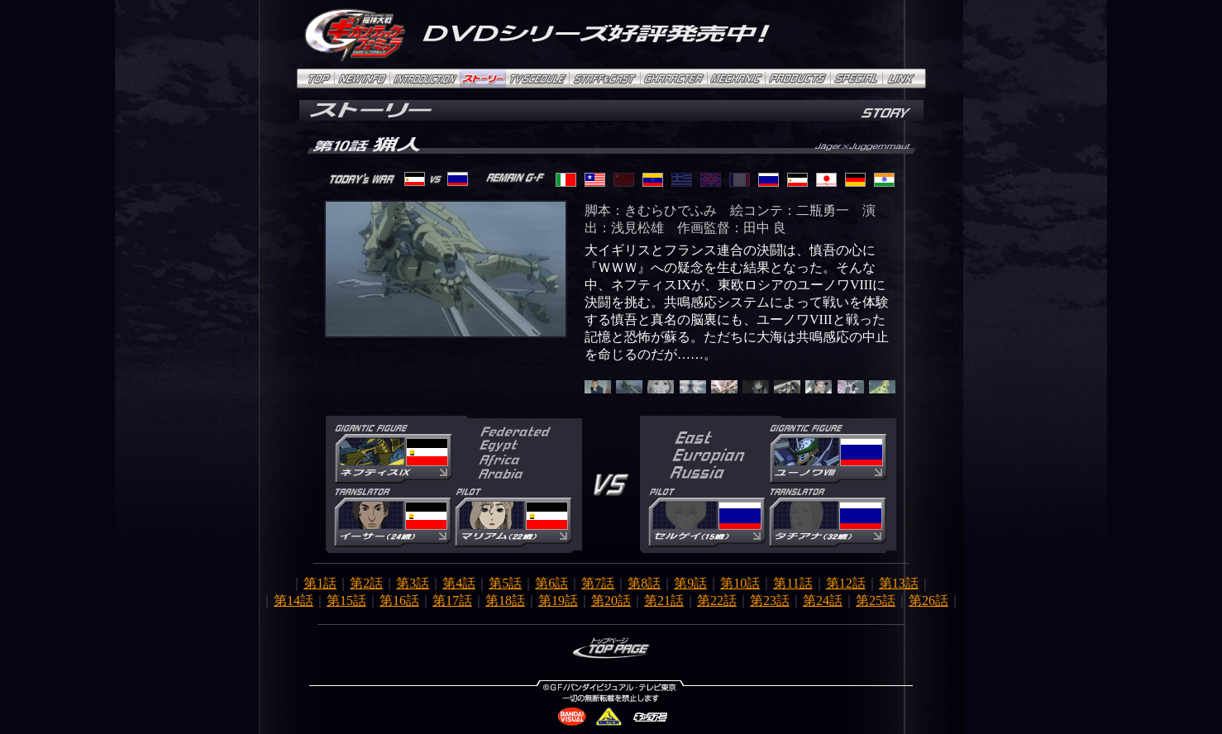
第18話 (505, 600)
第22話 (717, 600)
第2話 (366, 583)
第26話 (928, 600)
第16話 (399, 600)
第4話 (458, 583)
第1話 (320, 583)
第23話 (770, 600)
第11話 (792, 583)
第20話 (611, 600)
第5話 (505, 583)
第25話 (875, 600)
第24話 (823, 600)
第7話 (597, 583)
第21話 (664, 600)
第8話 (644, 583)
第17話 (452, 600)
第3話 (412, 583)
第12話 (846, 583)
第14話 (293, 600)
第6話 (551, 583)
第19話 (558, 600)
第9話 (690, 583)
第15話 (346, 600)
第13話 (899, 583)
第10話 (740, 583)
